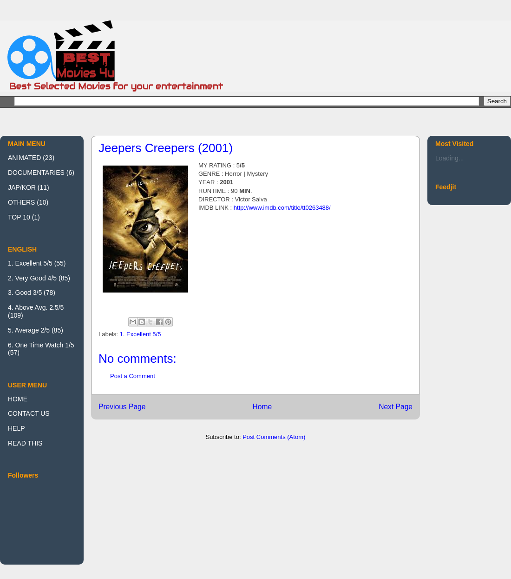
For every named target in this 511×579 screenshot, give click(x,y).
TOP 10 (19, 217)
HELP (16, 428)
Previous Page (121, 407)
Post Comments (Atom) (273, 436)
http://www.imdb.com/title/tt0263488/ (282, 207)
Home (262, 407)
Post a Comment (132, 376)
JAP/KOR (22, 187)
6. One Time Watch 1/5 (41, 345)
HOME (17, 399)
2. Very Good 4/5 (32, 278)
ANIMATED (24, 157)
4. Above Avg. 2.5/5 (36, 307)
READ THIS (25, 443)
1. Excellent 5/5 (140, 334)
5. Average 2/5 (29, 330)
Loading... (449, 158)
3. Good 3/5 (25, 292)
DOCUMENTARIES (36, 172)
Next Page (396, 407)
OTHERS (21, 202)
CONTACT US (29, 413)
